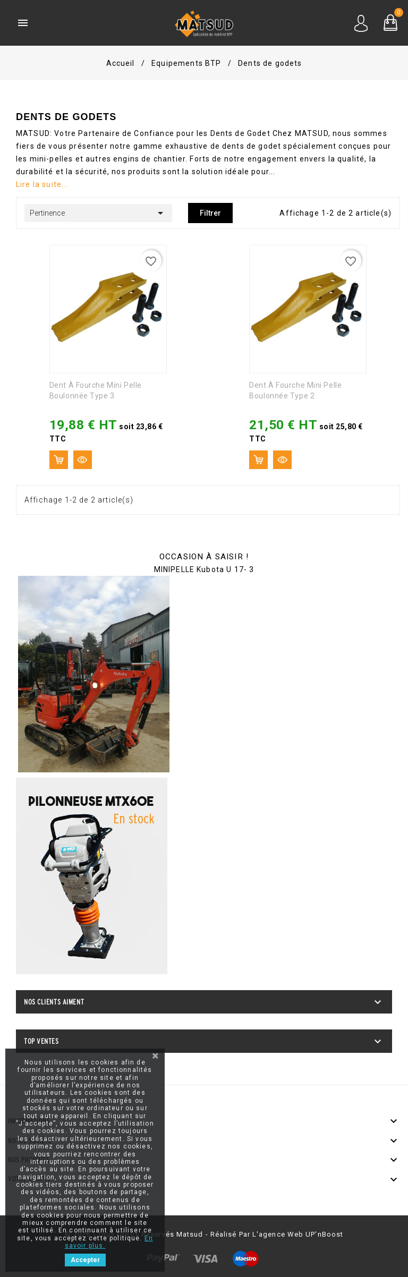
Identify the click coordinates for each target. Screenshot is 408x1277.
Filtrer (210, 213)
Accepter (85, 1260)
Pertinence (98, 213)
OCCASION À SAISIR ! (204, 556)
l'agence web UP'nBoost (297, 1234)
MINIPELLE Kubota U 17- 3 (204, 569)
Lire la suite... (42, 184)
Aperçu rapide (82, 459)
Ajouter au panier (58, 459)
